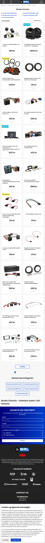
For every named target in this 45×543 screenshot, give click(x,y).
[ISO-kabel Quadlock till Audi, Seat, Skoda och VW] (33, 352)
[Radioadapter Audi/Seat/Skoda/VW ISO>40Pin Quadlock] (12, 182)
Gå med (22, 440)
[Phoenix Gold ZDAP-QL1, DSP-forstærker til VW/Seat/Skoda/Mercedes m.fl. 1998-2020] (12, 148)
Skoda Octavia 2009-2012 (10, 15)
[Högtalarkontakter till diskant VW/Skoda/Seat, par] (33, 250)
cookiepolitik (33, 514)
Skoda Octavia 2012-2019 (31, 15)
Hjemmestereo (9, 435)
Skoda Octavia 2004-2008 (31, 13)
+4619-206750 (22, 498)
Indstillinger (5, 540)
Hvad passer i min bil (13, 5)
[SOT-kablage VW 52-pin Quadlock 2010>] (33, 148)
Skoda (23, 5)
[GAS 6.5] (12, 80)
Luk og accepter (15, 540)
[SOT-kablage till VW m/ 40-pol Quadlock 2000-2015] (12, 318)
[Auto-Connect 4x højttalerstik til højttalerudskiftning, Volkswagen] (12, 216)
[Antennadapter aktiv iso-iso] (33, 216)
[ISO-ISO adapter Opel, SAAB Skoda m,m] (12, 114)
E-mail (3, 417)
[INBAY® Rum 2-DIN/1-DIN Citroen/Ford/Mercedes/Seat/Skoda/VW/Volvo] (12, 284)
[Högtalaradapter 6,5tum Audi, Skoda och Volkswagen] (33, 80)
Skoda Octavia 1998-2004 (10, 13)
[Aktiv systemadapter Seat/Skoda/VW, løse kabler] (33, 182)
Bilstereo (3, 5)
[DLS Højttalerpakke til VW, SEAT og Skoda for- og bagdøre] (33, 46)
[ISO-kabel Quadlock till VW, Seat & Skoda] (33, 114)
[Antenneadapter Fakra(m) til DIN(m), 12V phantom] (33, 318)
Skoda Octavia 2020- (8, 17)
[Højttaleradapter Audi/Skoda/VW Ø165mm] (33, 284)
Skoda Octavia (31, 5)
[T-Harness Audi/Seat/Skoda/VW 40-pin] (12, 250)
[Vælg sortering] (6, 20)
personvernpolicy (28, 531)
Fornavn (4, 423)
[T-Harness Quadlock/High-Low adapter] (12, 46)
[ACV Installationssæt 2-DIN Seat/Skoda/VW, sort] (12, 352)
